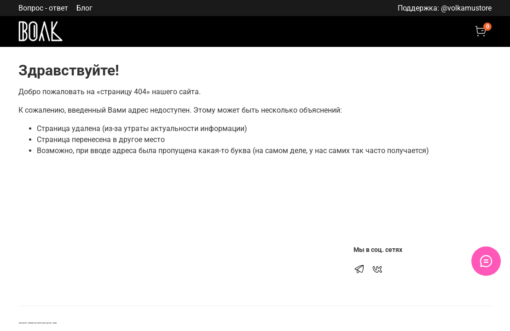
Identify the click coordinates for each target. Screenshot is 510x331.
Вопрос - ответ (43, 8)
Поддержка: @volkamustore (445, 8)
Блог (84, 8)
